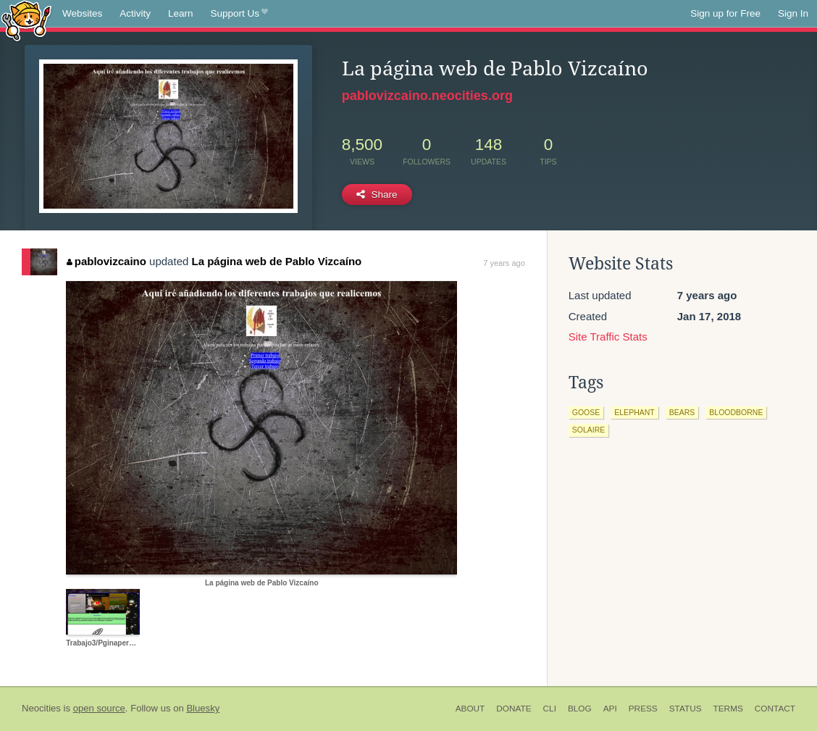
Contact (775, 708)
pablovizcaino (106, 261)
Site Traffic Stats (608, 336)
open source (99, 708)
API (610, 708)
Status (685, 708)
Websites (82, 13)
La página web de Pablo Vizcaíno (276, 261)
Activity (135, 13)
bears (682, 412)
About (470, 708)
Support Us (239, 14)
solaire (589, 429)
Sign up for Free (725, 13)
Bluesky (202, 708)
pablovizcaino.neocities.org (427, 95)
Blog (580, 708)
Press (643, 708)
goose (586, 412)
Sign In (793, 13)
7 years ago (503, 263)
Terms (728, 708)
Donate (513, 708)
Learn (180, 13)
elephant (634, 412)
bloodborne (736, 412)
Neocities (41, 708)
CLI (549, 708)
